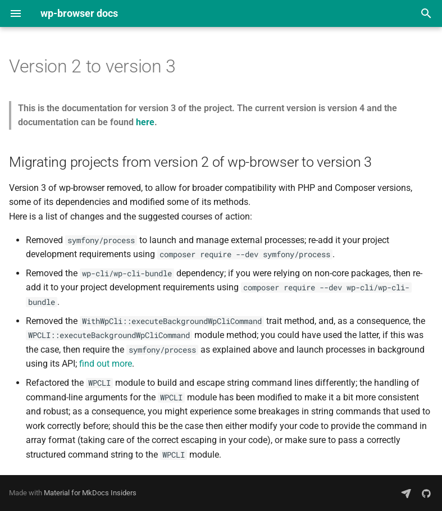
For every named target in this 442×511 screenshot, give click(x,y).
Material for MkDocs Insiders (90, 493)
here (145, 122)
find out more (105, 363)
